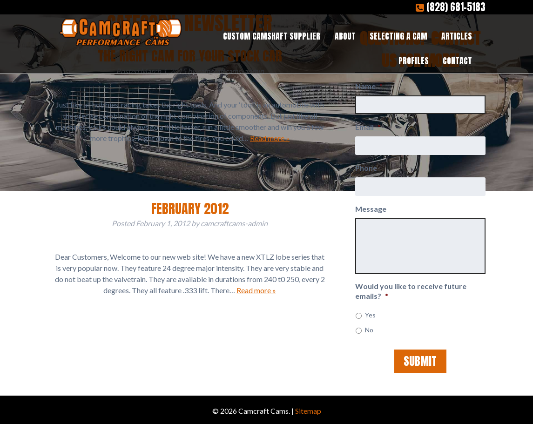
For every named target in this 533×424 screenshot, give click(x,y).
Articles (456, 36)
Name (369, 85)
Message (370, 208)
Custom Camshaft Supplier (271, 36)
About (345, 36)
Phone (366, 167)
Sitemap (308, 410)
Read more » (270, 138)
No (369, 330)
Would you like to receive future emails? (410, 291)
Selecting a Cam (398, 36)
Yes (370, 315)
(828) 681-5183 (451, 7)
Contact (457, 60)
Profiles (413, 60)
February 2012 (190, 208)
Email (368, 126)
